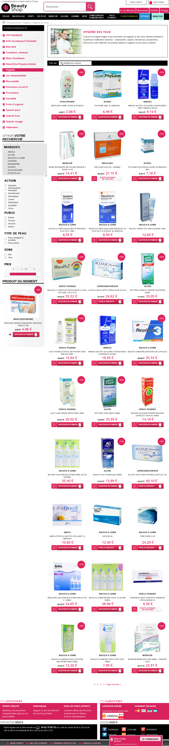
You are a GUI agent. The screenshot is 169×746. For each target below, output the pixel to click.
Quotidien (12, 205)
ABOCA (11, 152)
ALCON (11, 155)
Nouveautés (142, 10)
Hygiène (27, 23)
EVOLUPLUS (14, 173)
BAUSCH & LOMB (16, 158)
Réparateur (13, 202)
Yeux (10, 257)
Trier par (53, 63)
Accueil (3, 22)
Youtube (131, 730)
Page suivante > (113, 684)
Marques (127, 10)
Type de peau (15, 233)
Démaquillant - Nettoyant (15, 189)
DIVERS (11, 167)
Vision (11, 208)
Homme (11, 223)
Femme (11, 220)
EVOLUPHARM (15, 170)
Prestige (164, 10)
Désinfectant (14, 193)
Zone (8, 250)
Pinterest (151, 730)
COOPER (12, 161)
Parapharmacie (14, 23)
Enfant (11, 217)
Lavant (11, 199)
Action (10, 181)
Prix (7, 264)
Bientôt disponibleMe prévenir (108, 178)
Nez (10, 254)
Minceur (158, 16)
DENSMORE (14, 164)
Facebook (113, 730)
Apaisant (12, 185)
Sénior (11, 226)
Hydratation (13, 196)
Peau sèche (13, 243)
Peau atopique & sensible (15, 238)
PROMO (154, 10)
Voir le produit (106, 302)
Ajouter (67, 117)
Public (9, 213)
